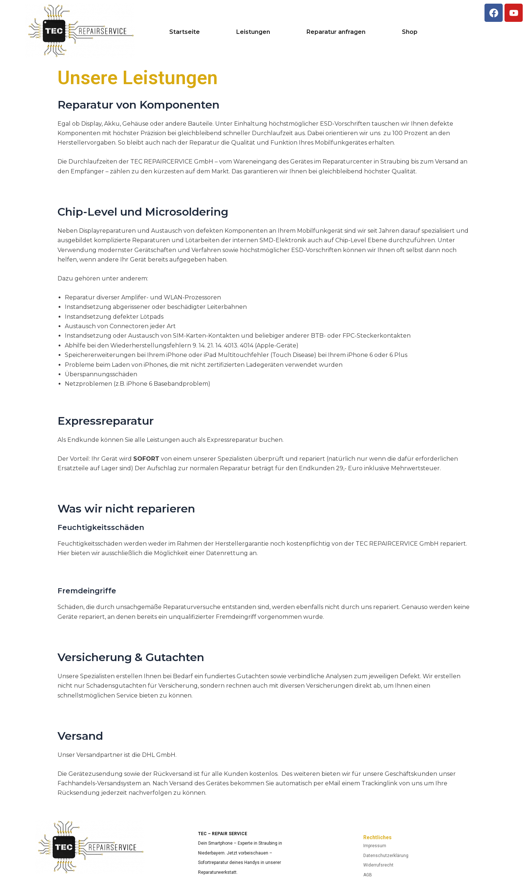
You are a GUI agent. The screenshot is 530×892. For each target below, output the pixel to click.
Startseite (184, 32)
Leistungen (253, 32)
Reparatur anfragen (335, 32)
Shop (410, 32)
